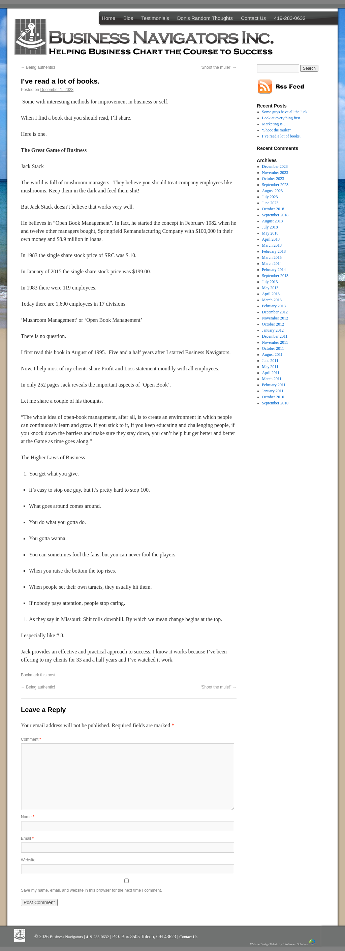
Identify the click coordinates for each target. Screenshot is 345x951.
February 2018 (274, 251)
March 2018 (272, 245)
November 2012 (275, 318)
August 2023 (272, 190)
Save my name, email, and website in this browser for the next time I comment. (91, 890)
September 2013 (275, 275)
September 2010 (275, 403)
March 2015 (272, 257)
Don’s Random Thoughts (205, 18)
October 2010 (273, 397)
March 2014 (272, 263)
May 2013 (270, 287)
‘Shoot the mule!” (219, 67)
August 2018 (272, 221)
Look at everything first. (282, 118)
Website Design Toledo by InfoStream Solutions (284, 942)
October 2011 (273, 348)
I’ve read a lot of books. (281, 136)
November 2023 (275, 172)
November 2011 (275, 342)
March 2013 (272, 300)
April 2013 (271, 294)
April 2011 (271, 372)
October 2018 (273, 209)
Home (108, 18)
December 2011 (275, 336)
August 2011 (272, 354)
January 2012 (273, 330)
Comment (31, 739)
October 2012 (273, 324)
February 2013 (274, 306)
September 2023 (275, 184)
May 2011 (270, 366)
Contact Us (253, 18)
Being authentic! (38, 67)
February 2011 (274, 384)
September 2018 (275, 215)
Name (27, 817)
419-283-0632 (289, 18)
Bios (128, 18)
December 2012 (275, 312)
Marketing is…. (275, 124)
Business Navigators (67, 936)
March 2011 (272, 378)
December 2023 (275, 166)
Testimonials (155, 18)
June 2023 (270, 203)
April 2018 (271, 239)
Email (27, 838)
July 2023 (270, 196)
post (51, 675)
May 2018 (270, 233)
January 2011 (273, 391)
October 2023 (273, 178)
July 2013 (270, 281)
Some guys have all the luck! (285, 112)
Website (28, 860)
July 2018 (270, 227)
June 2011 (270, 360)
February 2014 (274, 269)
